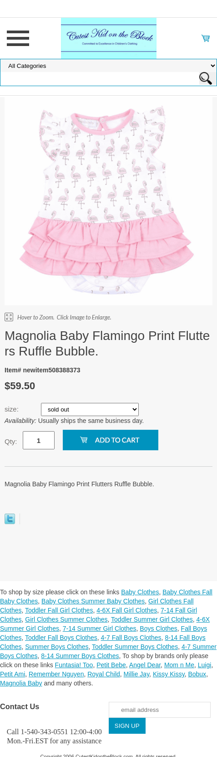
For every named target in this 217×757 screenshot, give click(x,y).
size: (12, 409)
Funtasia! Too (74, 665)
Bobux (197, 674)
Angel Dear (145, 665)
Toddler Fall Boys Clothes (61, 637)
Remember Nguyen (56, 674)
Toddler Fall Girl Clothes (59, 610)
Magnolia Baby (21, 683)
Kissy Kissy (169, 674)
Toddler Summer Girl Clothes (152, 619)
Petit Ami (12, 674)
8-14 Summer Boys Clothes (80, 655)
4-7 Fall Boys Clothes (131, 637)
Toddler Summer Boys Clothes (135, 646)
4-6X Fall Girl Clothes (126, 610)
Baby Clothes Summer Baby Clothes (93, 601)
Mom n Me (179, 665)
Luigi (205, 665)
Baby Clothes (140, 592)
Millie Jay (137, 674)
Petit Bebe (111, 665)
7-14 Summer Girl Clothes (99, 628)
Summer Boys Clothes (56, 646)
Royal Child (103, 674)
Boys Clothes (158, 628)
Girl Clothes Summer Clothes (66, 619)
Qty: (11, 441)
